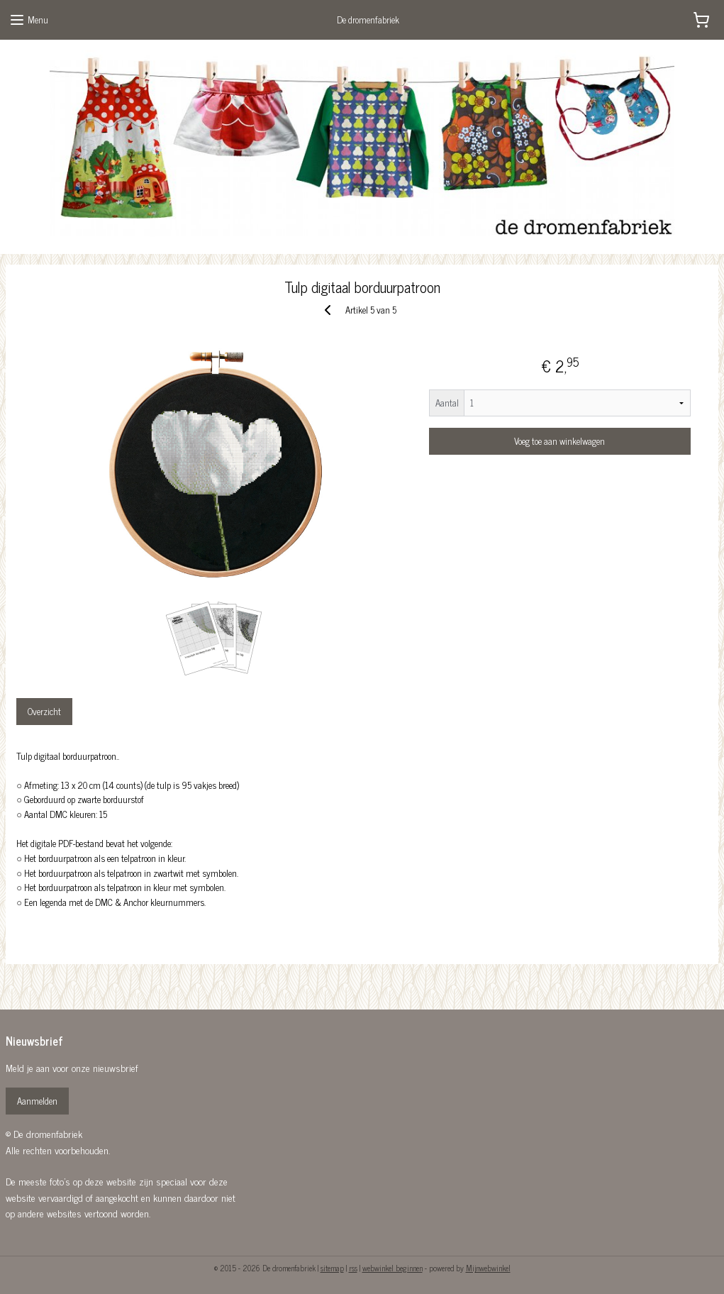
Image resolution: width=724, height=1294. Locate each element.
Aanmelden (37, 1100)
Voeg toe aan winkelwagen (559, 440)
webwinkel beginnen (392, 1267)
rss (353, 1267)
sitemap (332, 1267)
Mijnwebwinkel (488, 1267)
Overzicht (44, 711)
